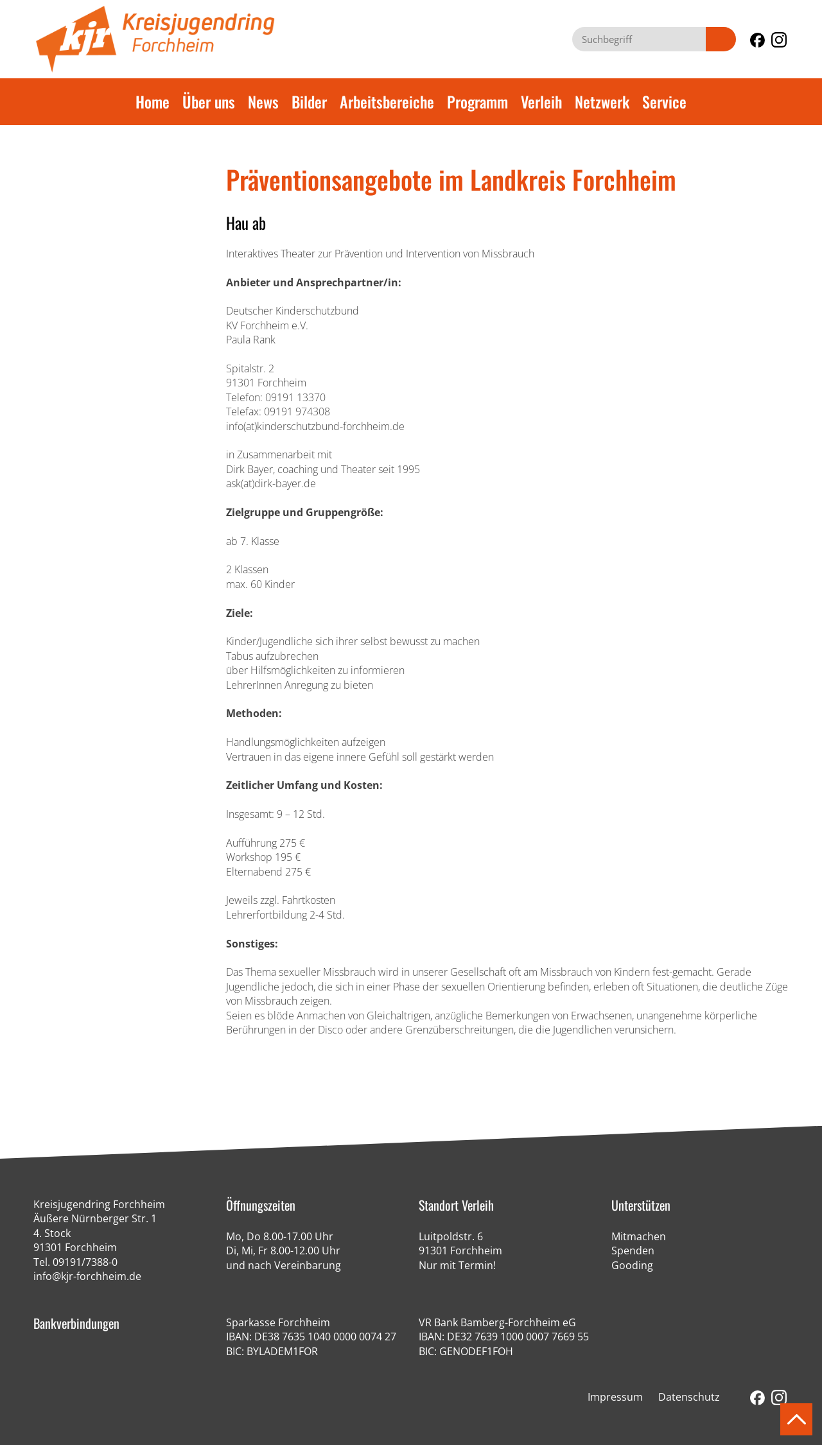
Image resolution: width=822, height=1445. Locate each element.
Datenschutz (689, 1397)
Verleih (541, 101)
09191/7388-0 (85, 1262)
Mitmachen (638, 1236)
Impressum (615, 1397)
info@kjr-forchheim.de (87, 1276)
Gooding (632, 1265)
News (263, 101)
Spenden (632, 1250)
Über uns (208, 101)
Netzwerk (602, 101)
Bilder (309, 101)
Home (153, 101)
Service (664, 101)
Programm (477, 101)
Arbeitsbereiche (387, 101)
